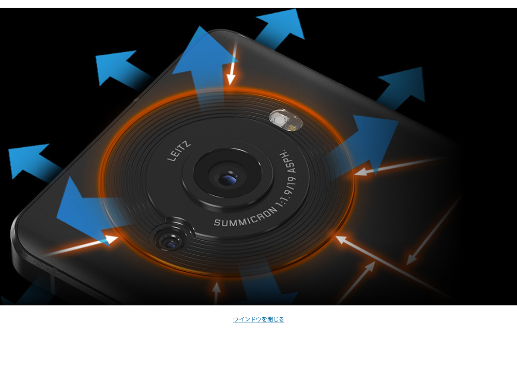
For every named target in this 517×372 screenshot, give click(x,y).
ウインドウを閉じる (258, 319)
